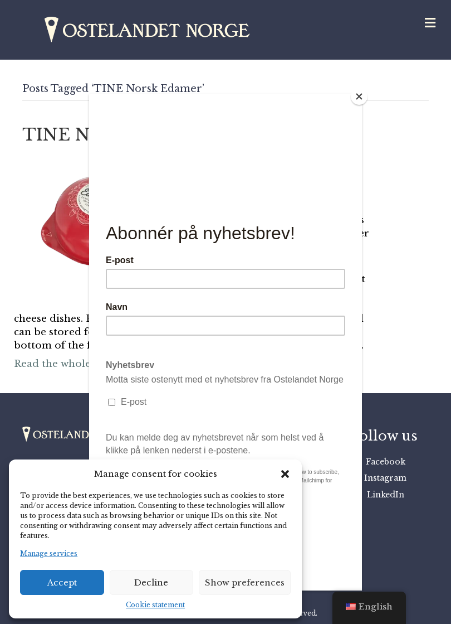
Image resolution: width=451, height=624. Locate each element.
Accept (62, 582)
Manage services (48, 553)
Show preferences (245, 582)
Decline (151, 582)
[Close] (359, 96)
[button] (285, 474)
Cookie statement (155, 605)
